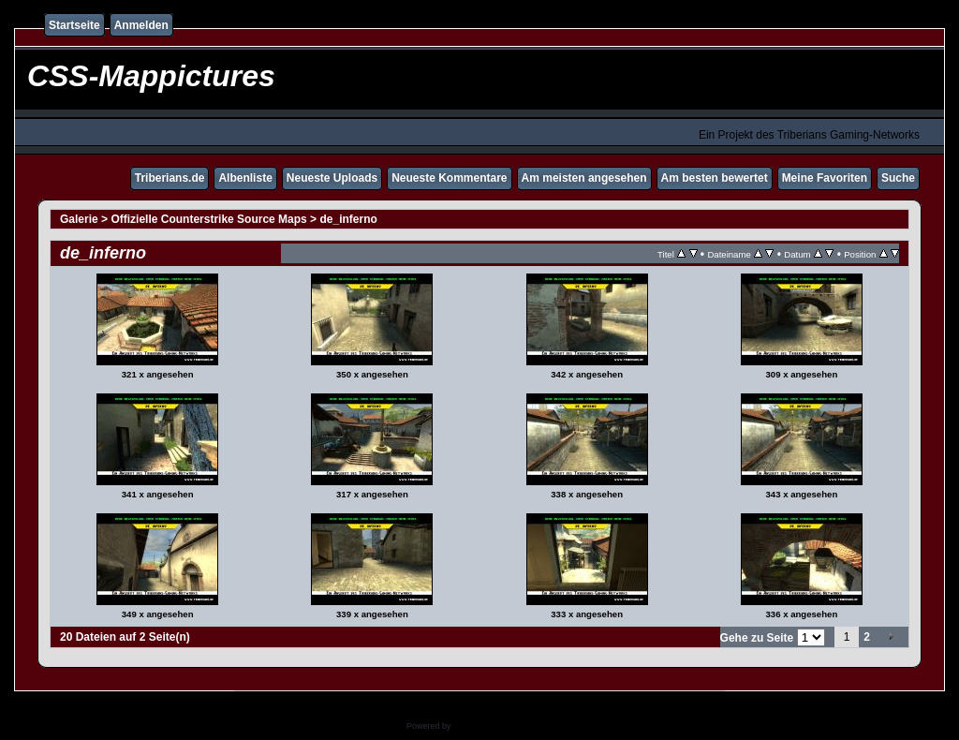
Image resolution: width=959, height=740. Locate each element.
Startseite (74, 25)
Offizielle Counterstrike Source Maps (208, 219)
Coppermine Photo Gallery (503, 726)
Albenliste (245, 178)
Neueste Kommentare (449, 178)
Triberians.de (170, 178)
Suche (898, 178)
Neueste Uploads (332, 178)
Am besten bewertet (714, 178)
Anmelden (141, 25)
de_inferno (347, 219)
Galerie (79, 219)
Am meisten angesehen (584, 178)
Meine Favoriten (824, 178)
